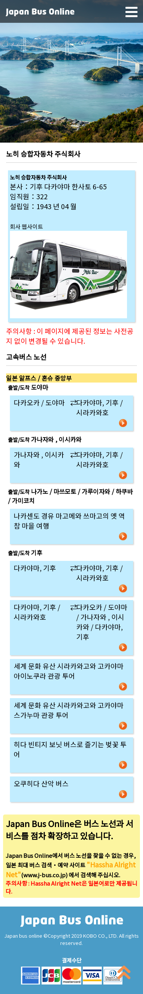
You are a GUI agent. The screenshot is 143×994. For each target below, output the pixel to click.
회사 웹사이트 (26, 226)
